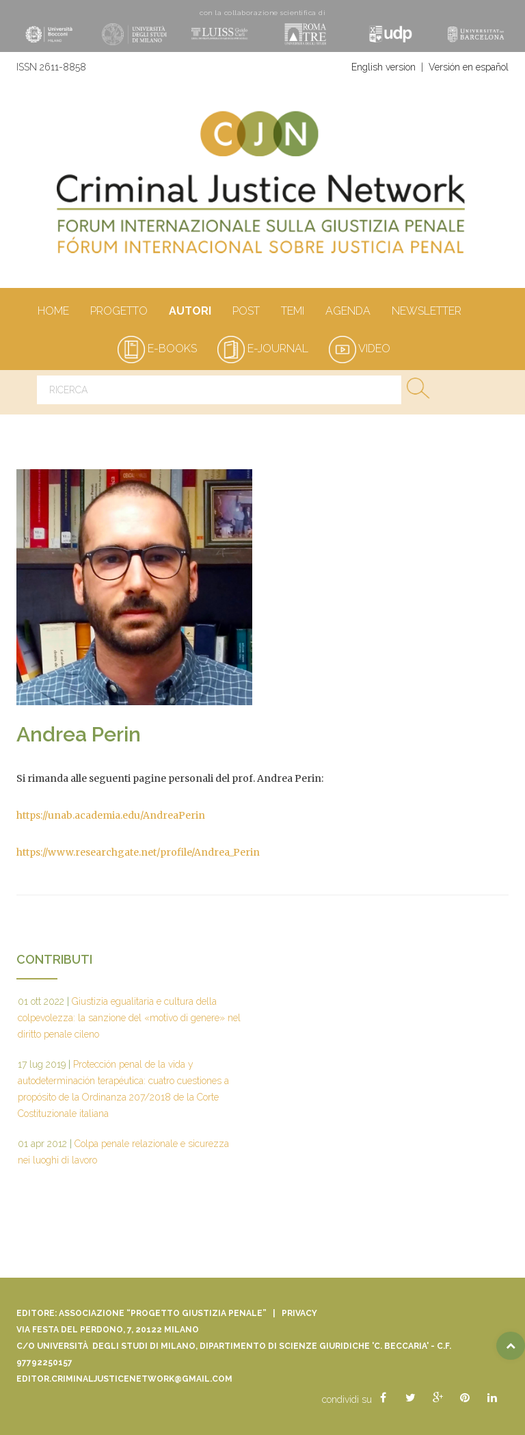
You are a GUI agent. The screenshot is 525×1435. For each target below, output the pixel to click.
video (359, 348)
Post (246, 312)
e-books (157, 348)
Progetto (119, 312)
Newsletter (426, 312)
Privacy (299, 1313)
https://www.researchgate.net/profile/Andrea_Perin (138, 852)
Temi (292, 312)
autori (189, 312)
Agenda (348, 312)
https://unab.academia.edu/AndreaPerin (110, 815)
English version (383, 67)
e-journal (262, 348)
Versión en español (469, 67)
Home (53, 312)
